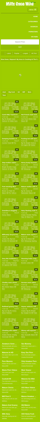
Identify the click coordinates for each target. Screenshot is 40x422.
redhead (9, 313)
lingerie (25, 145)
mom (29, 92)
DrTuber (36, 260)
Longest (25, 53)
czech (13, 119)
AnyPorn (16, 308)
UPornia (17, 332)
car (7, 191)
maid (34, 119)
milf (24, 92)
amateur (23, 215)
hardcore (4, 121)
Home (35, 16)
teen (4, 95)
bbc (8, 239)
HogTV (17, 164)
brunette (9, 167)
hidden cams (13, 121)
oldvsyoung (27, 169)
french (26, 119)
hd (19, 92)
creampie (14, 263)
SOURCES (34, 26)
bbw (3, 287)
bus (22, 313)
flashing (34, 215)
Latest (9, 53)
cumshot (4, 143)
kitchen (31, 119)
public (35, 313)
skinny (23, 337)
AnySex (36, 140)
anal (4, 92)
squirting (34, 241)
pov (15, 143)
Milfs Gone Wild (20, 3)
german (28, 287)
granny (28, 191)
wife (13, 337)
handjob (26, 313)
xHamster (16, 116)
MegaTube (16, 260)
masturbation (24, 193)
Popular (16, 53)
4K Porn (34, 53)
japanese (7, 265)
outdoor (33, 145)
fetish (10, 191)
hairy (22, 217)
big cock (11, 92)
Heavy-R (16, 140)
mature (23, 121)
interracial (12, 241)
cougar (14, 167)
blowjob (9, 119)
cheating (8, 263)
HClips (36, 212)
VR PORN (34, 37)
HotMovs (16, 188)
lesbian (28, 263)
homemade (5, 337)
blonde (4, 191)
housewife (30, 167)
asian (3, 263)
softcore (14, 193)
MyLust (36, 332)
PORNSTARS (33, 32)
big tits (4, 119)
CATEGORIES (33, 21)
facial (9, 143)
